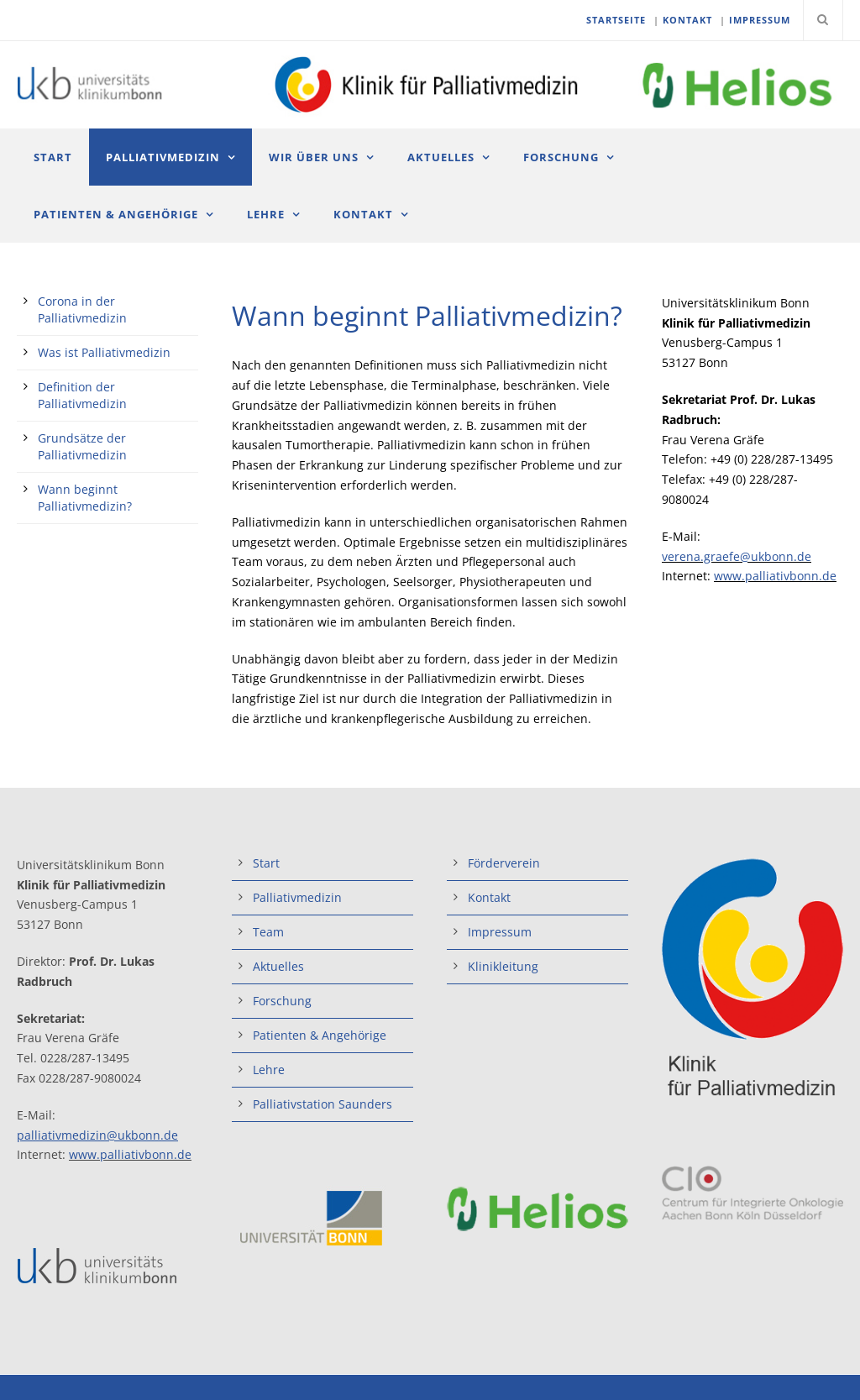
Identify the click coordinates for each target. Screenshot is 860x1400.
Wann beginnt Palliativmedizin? (85, 497)
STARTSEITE (616, 19)
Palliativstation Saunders (322, 1104)
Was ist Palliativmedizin (104, 352)
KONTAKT (687, 19)
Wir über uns (314, 157)
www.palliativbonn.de (775, 576)
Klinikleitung (503, 966)
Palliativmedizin (163, 157)
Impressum (500, 932)
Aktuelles (441, 157)
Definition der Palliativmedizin (82, 395)
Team (268, 932)
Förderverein (504, 863)
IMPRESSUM (759, 19)
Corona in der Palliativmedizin (82, 309)
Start (53, 157)
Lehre (266, 214)
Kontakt (363, 214)
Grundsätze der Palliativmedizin (82, 446)
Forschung (561, 157)
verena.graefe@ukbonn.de (736, 556)
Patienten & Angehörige (116, 214)
